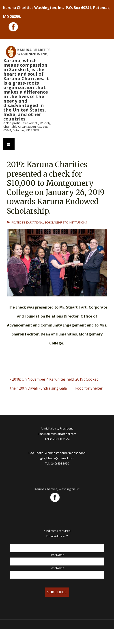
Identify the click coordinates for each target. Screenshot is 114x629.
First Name (57, 555)
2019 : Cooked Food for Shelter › (89, 388)
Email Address (57, 536)
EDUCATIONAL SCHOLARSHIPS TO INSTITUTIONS (56, 222)
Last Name (57, 568)
